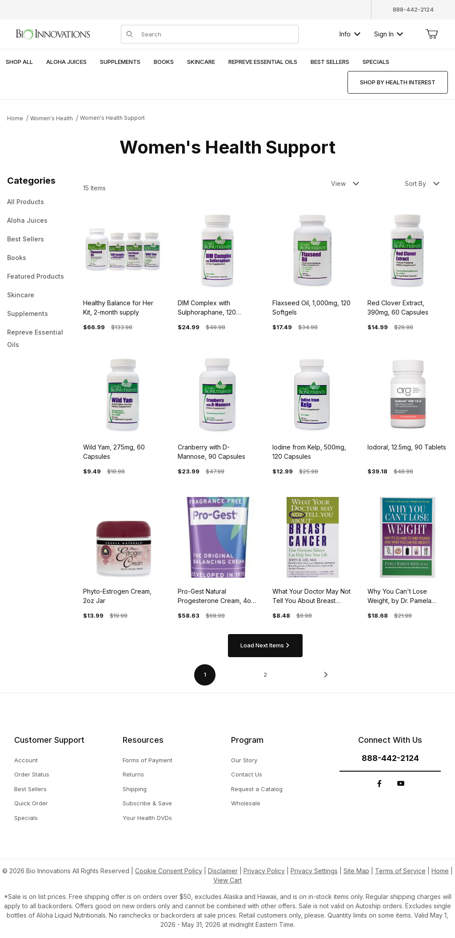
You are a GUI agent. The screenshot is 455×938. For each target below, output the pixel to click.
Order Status (31, 774)
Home (15, 118)
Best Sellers (25, 239)
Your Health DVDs (147, 817)
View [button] (345, 183)
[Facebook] (379, 783)
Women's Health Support (112, 117)
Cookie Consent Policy (168, 871)
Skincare (20, 295)
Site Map (356, 871)
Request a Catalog (257, 788)
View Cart (227, 880)
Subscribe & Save (147, 803)
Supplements (27, 313)
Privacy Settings (314, 871)
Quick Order (31, 803)
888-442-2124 (413, 9)
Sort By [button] (422, 183)
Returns (133, 774)
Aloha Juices (27, 220)
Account (26, 760)
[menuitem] (19, 62)
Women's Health (51, 118)
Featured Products (35, 276)
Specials (26, 817)
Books (16, 257)
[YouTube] (401, 783)
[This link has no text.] (52, 33)
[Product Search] (217, 34)
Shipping (135, 788)
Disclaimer (223, 871)
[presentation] (66, 62)
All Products (25, 201)
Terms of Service (400, 871)
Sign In (388, 34)
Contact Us (246, 774)
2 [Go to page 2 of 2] (265, 674)
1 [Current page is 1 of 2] (205, 674)
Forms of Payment (147, 760)
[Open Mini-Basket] (431, 34)
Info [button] (349, 34)
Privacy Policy (264, 871)
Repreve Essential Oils (35, 338)
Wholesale (245, 803)
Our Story (244, 760)
